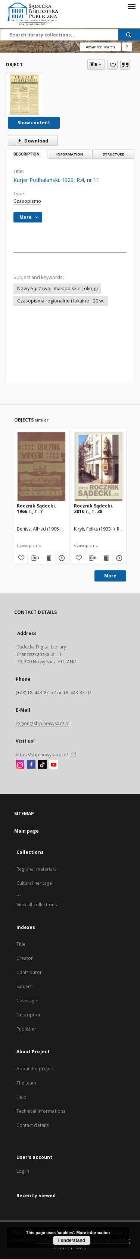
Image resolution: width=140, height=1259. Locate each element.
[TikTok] (42, 764)
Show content (34, 122)
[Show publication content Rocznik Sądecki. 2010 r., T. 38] (105, 558)
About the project (35, 1069)
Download (31, 140)
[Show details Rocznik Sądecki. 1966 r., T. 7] (61, 558)
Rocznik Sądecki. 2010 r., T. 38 (93, 508)
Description (28, 1015)
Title (21, 944)
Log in (22, 1171)
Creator (24, 958)
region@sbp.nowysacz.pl (43, 723)
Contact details (32, 1125)
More (110, 576)
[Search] (129, 35)
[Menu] (131, 6)
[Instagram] (20, 764)
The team (26, 1083)
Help (21, 1097)
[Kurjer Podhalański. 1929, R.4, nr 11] (24, 94)
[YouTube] (53, 764)
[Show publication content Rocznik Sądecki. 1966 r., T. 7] (48, 558)
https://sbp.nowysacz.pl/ (46, 755)
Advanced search (100, 46)
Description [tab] (26, 154)
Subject (24, 986)
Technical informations (41, 1111)
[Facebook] (31, 764)
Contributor (29, 972)
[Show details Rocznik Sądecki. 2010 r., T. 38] (118, 558)
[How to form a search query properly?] (127, 46)
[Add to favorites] (113, 65)
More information (93, 1232)
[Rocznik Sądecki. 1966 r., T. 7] (41, 466)
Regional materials (36, 869)
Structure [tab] (113, 154)
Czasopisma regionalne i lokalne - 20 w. (60, 301)
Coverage (26, 1000)
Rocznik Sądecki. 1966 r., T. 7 (36, 508)
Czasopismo (27, 201)
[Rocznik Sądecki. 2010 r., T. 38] (98, 466)
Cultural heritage (34, 883)
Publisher (26, 1029)
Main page (26, 831)
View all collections (36, 904)
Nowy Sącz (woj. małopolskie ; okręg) (57, 288)
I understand (71, 1240)
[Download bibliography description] (34, 558)
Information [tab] (69, 154)
